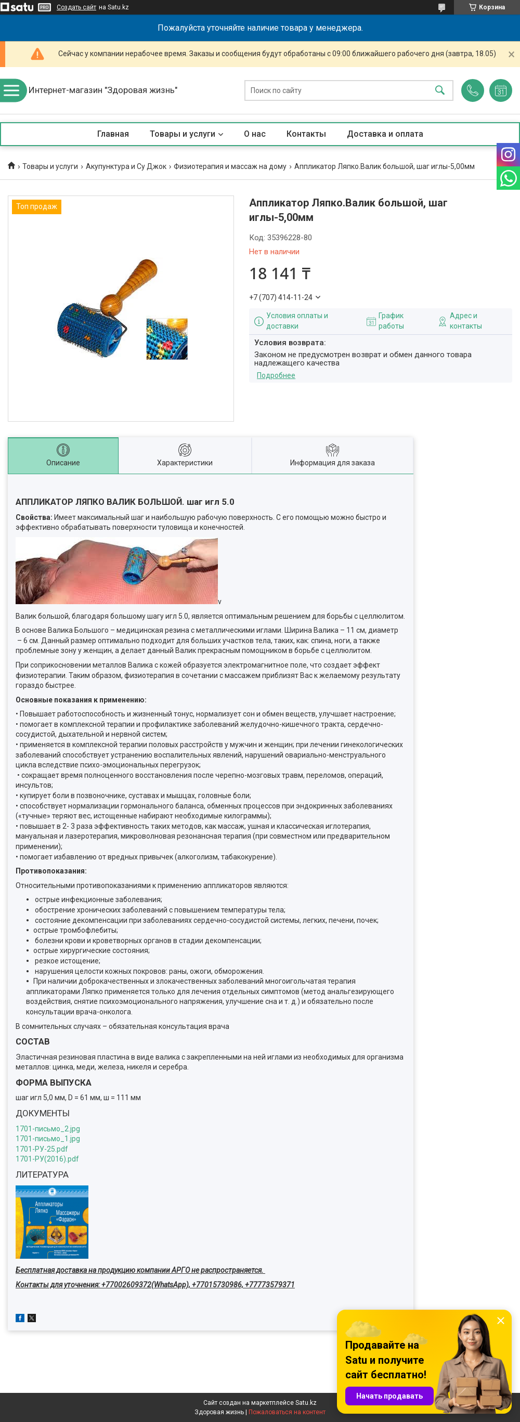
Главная (113, 134)
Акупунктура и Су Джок (126, 166)
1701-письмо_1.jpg (48, 1138)
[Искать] (439, 90)
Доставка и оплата (385, 134)
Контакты (306, 134)
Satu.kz (306, 1402)
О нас (255, 134)
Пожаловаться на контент (287, 1412)
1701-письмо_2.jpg (48, 1129)
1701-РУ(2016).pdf (47, 1159)
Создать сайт (76, 7)
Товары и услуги (182, 134)
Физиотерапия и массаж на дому (230, 166)
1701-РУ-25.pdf (42, 1149)
